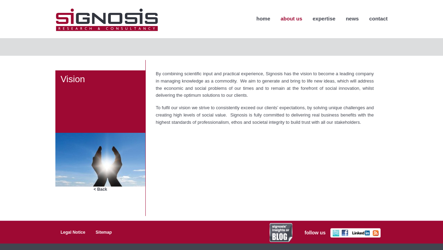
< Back (100, 189)
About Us (291, 18)
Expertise (324, 18)
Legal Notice (73, 232)
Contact (378, 18)
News (352, 18)
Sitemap (104, 232)
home (263, 18)
